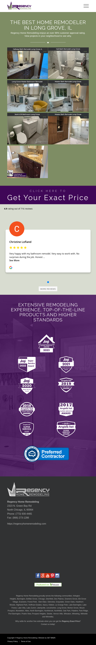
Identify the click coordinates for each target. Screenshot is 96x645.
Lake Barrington (75, 605)
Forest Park (32, 602)
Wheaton (67, 614)
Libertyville (41, 608)
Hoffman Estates (35, 605)
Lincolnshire (51, 608)
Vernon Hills (58, 614)
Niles (27, 611)
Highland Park (21, 605)
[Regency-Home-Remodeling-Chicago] (40, 6)
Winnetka (49, 617)
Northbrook (48, 611)
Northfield (58, 611)
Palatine (75, 611)
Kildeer (51, 605)
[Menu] (85, 6)
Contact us (45, 624)
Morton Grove (72, 608)
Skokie (49, 614)
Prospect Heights (39, 614)
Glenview (51, 602)
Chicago (41, 599)
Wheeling (75, 614)
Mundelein (20, 611)
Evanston (22, 602)
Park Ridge (83, 611)
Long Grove (61, 608)
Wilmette (84, 614)
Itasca (45, 605)
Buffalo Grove (31, 599)
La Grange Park (61, 605)
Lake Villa (21, 608)
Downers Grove (71, 599)
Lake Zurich (31, 608)
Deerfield (49, 599)
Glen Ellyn (42, 602)
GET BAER (51, 638)
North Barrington (36, 611)
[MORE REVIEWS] (48, 288)
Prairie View (26, 614)
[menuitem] (85, 6)
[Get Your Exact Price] (48, 195)
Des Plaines (59, 599)
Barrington (21, 599)
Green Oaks (70, 602)
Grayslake (60, 602)
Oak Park (66, 611)
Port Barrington (14, 614)
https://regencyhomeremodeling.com (26, 523)
